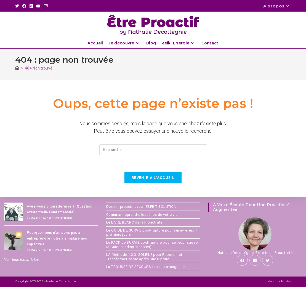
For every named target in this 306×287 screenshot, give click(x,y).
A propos (277, 6)
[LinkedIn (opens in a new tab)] (31, 6)
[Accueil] (17, 68)
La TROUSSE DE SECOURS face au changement (146, 267)
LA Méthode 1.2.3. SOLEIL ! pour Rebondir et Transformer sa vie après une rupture (144, 257)
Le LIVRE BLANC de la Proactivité (134, 222)
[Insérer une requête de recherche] (153, 149)
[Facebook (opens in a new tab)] (24, 6)
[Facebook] (242, 260)
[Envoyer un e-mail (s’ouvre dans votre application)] (45, 6)
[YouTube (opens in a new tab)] (38, 6)
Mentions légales (279, 281)
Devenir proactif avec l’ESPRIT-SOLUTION (141, 206)
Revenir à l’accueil (153, 178)
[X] (267, 260)
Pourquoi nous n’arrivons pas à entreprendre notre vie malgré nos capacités (57, 238)
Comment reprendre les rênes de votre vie (142, 214)
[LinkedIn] (254, 260)
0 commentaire (61, 218)
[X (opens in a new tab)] (18, 6)
